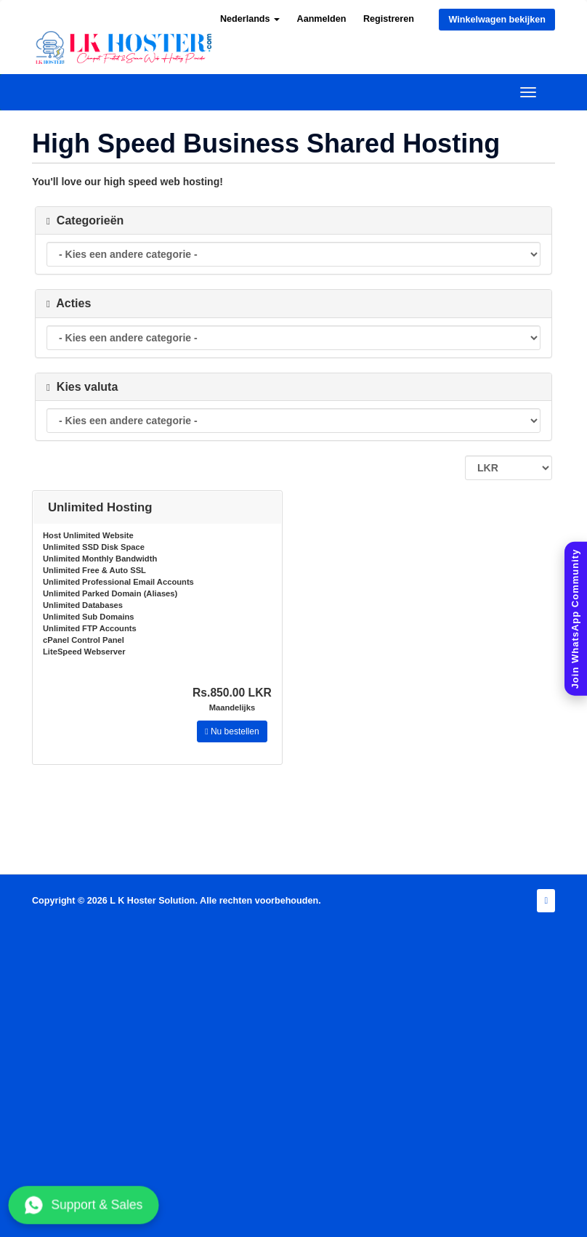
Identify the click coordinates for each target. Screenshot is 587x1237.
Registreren (388, 19)
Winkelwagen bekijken (497, 20)
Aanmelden (322, 19)
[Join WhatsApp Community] (575, 618)
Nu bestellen (232, 731)
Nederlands (250, 19)
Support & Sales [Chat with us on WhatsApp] (83, 1205)
